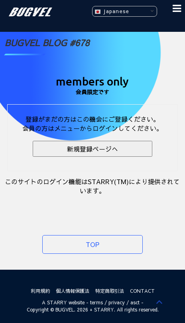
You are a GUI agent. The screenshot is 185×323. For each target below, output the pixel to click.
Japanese (111, 11)
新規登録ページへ (92, 148)
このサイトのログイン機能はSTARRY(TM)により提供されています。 (92, 186)
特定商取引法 (109, 291)
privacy (116, 302)
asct (135, 302)
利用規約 (40, 291)
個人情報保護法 (72, 291)
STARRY (57, 302)
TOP (92, 244)
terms (96, 302)
